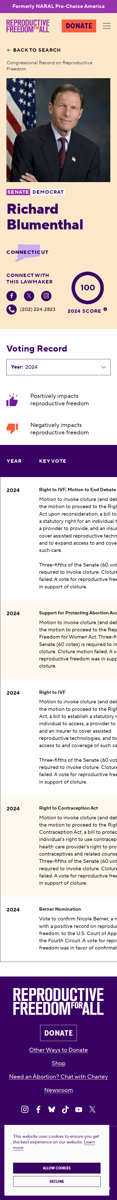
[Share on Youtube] (79, 1109)
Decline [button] (57, 1181)
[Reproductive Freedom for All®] (27, 26)
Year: (17, 367)
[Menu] (107, 26)
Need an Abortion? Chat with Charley (58, 1077)
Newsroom (58, 1090)
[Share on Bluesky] (52, 1109)
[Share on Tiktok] (65, 1109)
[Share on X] (92, 1109)
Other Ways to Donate (58, 1050)
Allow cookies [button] (57, 1168)
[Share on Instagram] (25, 1109)
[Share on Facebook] (38, 1109)
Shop (59, 1063)
